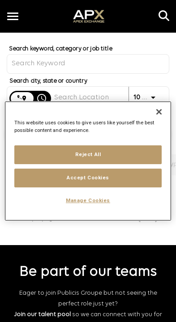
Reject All (88, 154)
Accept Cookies (88, 177)
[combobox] (88, 63)
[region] (88, 161)
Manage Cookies (88, 200)
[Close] (159, 112)
